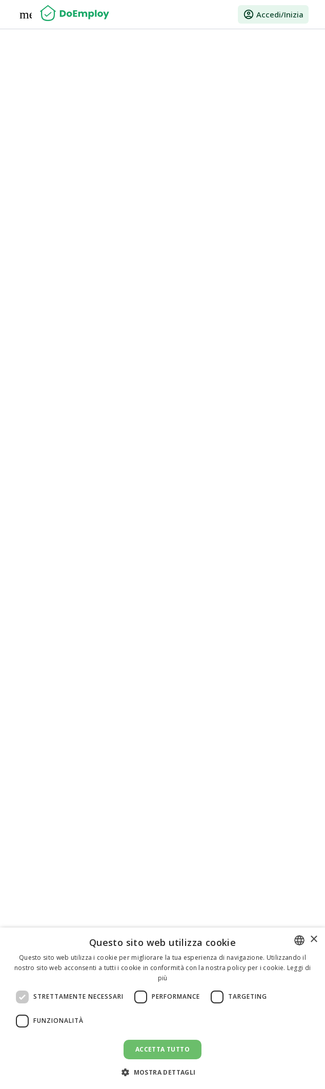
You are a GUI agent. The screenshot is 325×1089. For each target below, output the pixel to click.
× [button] (313, 939)
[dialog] (162, 1008)
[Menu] (25, 14)
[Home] (74, 14)
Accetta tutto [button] (162, 1049)
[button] (162, 1072)
